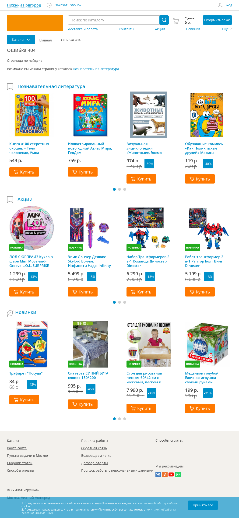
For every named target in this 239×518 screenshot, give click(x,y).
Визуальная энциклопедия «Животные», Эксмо (144, 148)
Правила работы (94, 440)
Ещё (225, 29)
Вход (228, 5)
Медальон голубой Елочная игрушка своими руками (201, 377)
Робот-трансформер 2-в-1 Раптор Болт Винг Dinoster (205, 261)
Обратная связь (94, 448)
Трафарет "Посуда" (26, 373)
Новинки (193, 29)
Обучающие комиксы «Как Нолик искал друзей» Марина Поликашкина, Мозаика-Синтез (207, 148)
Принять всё (203, 505)
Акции (160, 29)
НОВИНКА (16, 247)
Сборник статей (19, 463)
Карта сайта (17, 448)
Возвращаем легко (96, 455)
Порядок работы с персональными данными (117, 470)
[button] (114, 189)
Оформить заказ (217, 20)
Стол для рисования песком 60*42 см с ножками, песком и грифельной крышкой (146, 377)
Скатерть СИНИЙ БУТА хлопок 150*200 (88, 375)
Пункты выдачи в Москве (27, 455)
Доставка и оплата (83, 29)
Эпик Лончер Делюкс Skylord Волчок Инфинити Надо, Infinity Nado (89, 261)
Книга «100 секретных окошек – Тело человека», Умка (29, 148)
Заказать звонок (68, 5)
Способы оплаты (20, 470)
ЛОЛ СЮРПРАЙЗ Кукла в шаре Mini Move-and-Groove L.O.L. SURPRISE (31, 261)
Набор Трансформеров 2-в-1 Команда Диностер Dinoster (149, 261)
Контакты (126, 29)
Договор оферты (94, 463)
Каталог (13, 440)
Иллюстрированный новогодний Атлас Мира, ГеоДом (90, 148)
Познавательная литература (96, 69)
